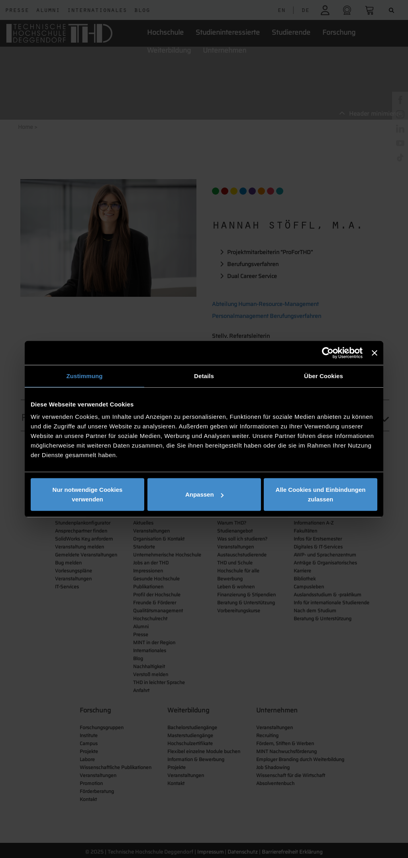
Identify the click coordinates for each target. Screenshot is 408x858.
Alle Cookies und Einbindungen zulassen (321, 494)
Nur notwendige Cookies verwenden (88, 494)
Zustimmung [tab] (85, 375)
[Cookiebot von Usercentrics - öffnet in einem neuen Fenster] (328, 353)
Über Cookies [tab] (323, 375)
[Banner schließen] (374, 352)
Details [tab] (204, 375)
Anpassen (204, 494)
